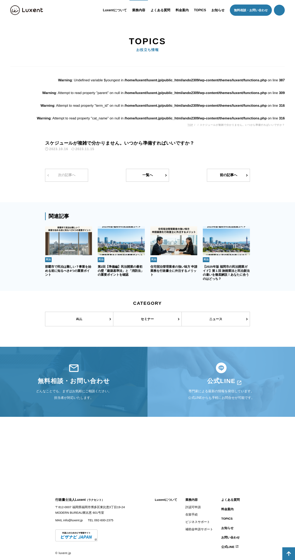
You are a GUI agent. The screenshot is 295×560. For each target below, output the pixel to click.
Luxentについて (115, 10)
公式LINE (227, 547)
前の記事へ (228, 175)
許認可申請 (193, 507)
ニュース (215, 319)
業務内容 (138, 10)
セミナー (147, 319)
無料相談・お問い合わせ (251, 10)
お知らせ (218, 10)
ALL (79, 319)
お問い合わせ (230, 537)
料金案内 (182, 10)
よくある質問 (160, 10)
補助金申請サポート (199, 529)
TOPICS (200, 10)
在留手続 (191, 514)
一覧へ (147, 175)
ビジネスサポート (197, 522)
